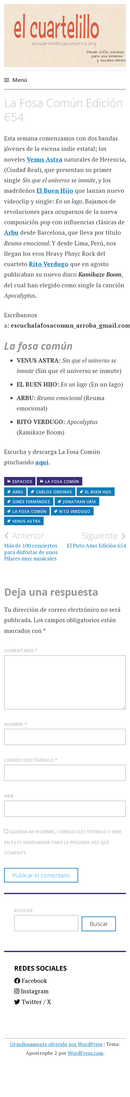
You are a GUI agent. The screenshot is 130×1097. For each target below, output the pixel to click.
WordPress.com (85, 1052)
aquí (41, 462)
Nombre (15, 724)
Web (9, 796)
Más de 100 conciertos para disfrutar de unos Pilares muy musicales (34, 546)
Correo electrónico (30, 760)
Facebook (30, 981)
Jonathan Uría (79, 501)
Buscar (23, 910)
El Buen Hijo (54, 190)
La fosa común (62, 481)
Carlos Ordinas (54, 492)
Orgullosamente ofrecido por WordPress (56, 1044)
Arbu (11, 232)
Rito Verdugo (48, 264)
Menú (19, 79)
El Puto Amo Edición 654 (95, 539)
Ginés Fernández (31, 501)
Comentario (21, 650)
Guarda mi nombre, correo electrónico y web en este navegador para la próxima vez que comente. (62, 842)
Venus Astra (44, 159)
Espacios (22, 481)
